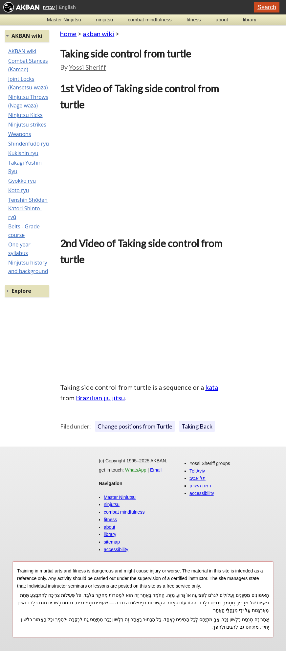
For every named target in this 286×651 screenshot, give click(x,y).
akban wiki (98, 33)
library (249, 19)
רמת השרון (200, 485)
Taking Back (197, 426)
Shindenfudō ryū (28, 143)
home (68, 33)
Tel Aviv (197, 471)
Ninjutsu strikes (27, 124)
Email (156, 470)
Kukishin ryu (23, 153)
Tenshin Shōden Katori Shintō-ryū (28, 208)
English (67, 7)
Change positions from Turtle (135, 426)
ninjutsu (104, 19)
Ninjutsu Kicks (25, 115)
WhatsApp (135, 470)
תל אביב (197, 478)
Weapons (19, 134)
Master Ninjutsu (64, 19)
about (222, 19)
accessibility (116, 549)
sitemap (112, 542)
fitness (194, 19)
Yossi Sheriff (87, 67)
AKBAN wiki (22, 51)
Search (266, 7)
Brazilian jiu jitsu (100, 398)
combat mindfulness (149, 19)
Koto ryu (18, 190)
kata (211, 387)
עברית (49, 7)
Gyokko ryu (22, 180)
